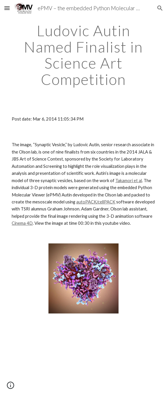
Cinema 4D (22, 223)
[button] (7, 8)
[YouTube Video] (83, 359)
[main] (83, 55)
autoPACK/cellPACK (95, 201)
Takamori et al (128, 180)
